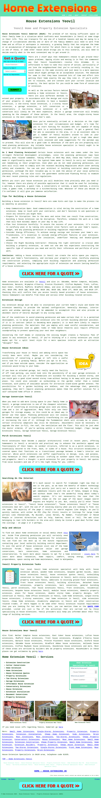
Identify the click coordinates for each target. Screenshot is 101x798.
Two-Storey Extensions (68, 737)
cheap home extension (23, 601)
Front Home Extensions (80, 747)
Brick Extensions (45, 750)
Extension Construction (27, 742)
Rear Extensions (24, 737)
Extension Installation (28, 734)
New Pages (11, 779)
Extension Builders (25, 745)
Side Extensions (81, 734)
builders (66, 135)
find (10, 635)
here (40, 651)
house (29, 181)
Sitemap (3, 779)
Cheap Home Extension (57, 734)
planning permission (18, 145)
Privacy (97, 779)
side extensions (90, 599)
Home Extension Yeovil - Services (27, 657)
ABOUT (77, 15)
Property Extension (77, 732)
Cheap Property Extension (54, 742)
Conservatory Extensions (27, 739)
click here (89, 554)
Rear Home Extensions (74, 739)
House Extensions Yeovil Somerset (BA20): (24, 34)
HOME (63, 15)
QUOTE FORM (93, 606)
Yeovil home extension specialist (52, 569)
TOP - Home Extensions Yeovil (17, 759)
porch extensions (20, 588)
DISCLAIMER (93, 15)
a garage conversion (73, 112)
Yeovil (42, 282)
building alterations (68, 583)
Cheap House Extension (72, 745)
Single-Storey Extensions (50, 732)
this (66, 533)
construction (92, 601)
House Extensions (51, 739)
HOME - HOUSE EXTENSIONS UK (50, 771)
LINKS (70, 15)
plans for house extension (30, 593)
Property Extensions (25, 750)
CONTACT (84, 15)
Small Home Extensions (22, 732)
